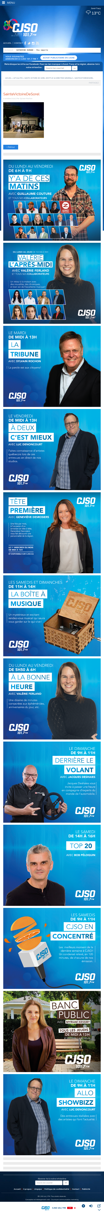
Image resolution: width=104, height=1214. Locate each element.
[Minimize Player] (99, 1210)
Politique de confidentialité (56, 1189)
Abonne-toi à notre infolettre (52, 1179)
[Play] (83, 1206)
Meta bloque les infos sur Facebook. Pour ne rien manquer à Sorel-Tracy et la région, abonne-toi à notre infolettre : (52, 66)
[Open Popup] (99, 1206)
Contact (18, 43)
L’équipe (38, 1189)
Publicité (86, 1189)
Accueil (7, 43)
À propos (27, 1189)
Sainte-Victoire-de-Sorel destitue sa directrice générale (48, 78)
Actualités (18, 78)
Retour (11, 147)
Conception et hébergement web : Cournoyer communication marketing (52, 1199)
